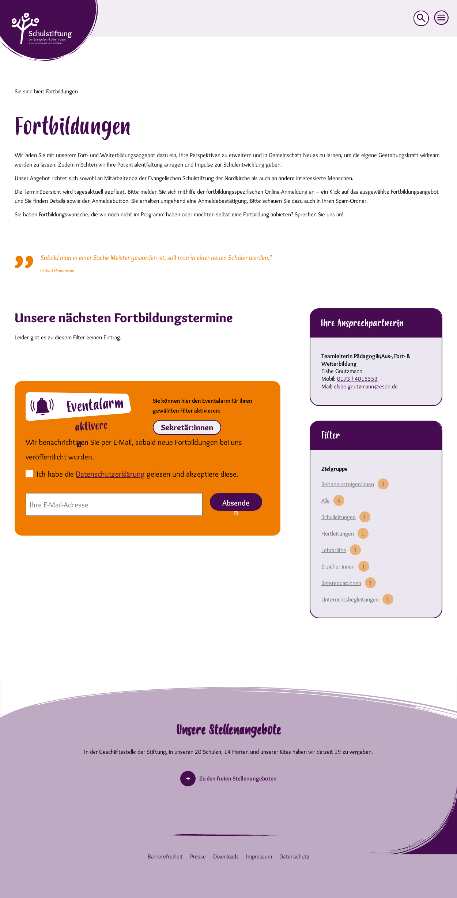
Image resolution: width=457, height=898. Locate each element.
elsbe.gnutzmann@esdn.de (366, 386)
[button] (441, 18)
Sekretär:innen (187, 427)
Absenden (235, 504)
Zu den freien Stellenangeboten (238, 778)
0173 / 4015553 (357, 378)
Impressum (259, 856)
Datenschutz (294, 856)
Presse (198, 856)
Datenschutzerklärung (110, 473)
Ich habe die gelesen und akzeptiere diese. (137, 473)
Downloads (226, 856)
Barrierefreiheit (165, 856)
